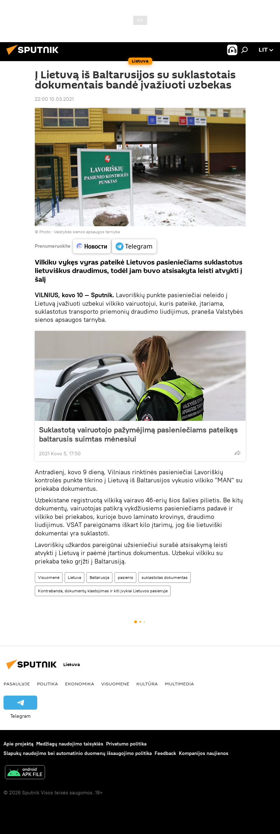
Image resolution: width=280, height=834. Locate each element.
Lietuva (74, 577)
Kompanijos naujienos (203, 753)
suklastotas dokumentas (165, 577)
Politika (47, 683)
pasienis (125, 577)
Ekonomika (79, 683)
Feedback (165, 753)
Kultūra (147, 683)
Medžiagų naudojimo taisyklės (69, 744)
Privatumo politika (126, 744)
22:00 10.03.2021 (54, 99)
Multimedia (179, 683)
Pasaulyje (17, 683)
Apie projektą (18, 744)
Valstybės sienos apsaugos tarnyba (87, 231)
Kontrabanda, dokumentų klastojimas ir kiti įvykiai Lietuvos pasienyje (103, 590)
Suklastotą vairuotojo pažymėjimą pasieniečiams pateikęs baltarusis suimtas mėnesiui (138, 434)
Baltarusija (99, 577)
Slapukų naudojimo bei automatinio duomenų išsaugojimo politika (78, 753)
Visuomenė (48, 577)
